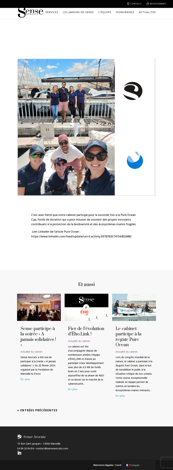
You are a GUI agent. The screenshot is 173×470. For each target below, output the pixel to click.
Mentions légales (103, 465)
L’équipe (104, 12)
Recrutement (158, 3)
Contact (135, 3)
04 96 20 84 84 (25, 448)
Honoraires (125, 12)
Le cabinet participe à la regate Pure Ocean (128, 337)
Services (51, 12)
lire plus (25, 379)
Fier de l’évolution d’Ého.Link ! (86, 331)
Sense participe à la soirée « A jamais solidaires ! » (38, 337)
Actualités (147, 12)
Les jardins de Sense (78, 12)
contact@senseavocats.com (52, 448)
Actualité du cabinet (31, 351)
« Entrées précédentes (37, 410)
